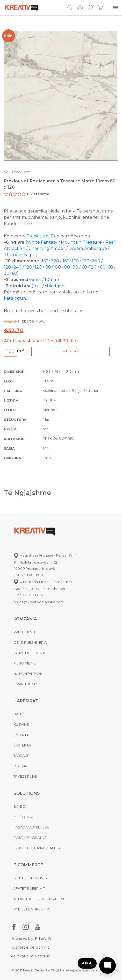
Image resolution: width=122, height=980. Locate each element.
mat (37, 285)
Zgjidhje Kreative (30, 837)
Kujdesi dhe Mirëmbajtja (37, 848)
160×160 (71, 260)
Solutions (26, 793)
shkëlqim (54, 285)
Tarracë (21, 755)
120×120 (33, 267)
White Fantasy (42, 242)
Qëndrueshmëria (30, 642)
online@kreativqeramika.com (38, 602)
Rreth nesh (24, 632)
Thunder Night (20, 254)
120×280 (91, 260)
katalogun (15, 298)
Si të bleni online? (30, 878)
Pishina (20, 766)
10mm (51, 279)
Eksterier (22, 745)
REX (27, 172)
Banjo (19, 714)
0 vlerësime (38, 194)
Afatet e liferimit (29, 888)
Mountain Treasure (81, 242)
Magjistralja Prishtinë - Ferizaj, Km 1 (44, 555)
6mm (35, 279)
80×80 (71, 267)
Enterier (21, 735)
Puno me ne (24, 663)
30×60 (10, 273)
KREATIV (43, 938)
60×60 (106, 267)
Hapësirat (25, 700)
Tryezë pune (25, 776)
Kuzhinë (21, 724)
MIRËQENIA (23, 817)
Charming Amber (46, 248)
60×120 (89, 267)
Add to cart (72, 351)
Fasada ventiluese (31, 827)
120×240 (12, 267)
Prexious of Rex (42, 236)
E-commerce (28, 864)
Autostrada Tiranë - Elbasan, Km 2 (43, 582)
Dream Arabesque (87, 248)
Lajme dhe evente (29, 653)
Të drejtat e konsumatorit (38, 899)
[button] (90, 8)
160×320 (50, 260)
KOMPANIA (25, 618)
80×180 (53, 267)
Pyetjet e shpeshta (31, 909)
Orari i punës (26, 684)
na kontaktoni (27, 673)
